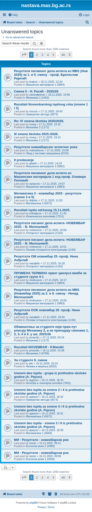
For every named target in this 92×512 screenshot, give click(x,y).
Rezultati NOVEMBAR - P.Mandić (39, 347)
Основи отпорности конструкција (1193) (51, 249)
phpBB (33, 502)
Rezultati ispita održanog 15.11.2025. (42, 210)
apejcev (34, 380)
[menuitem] (13, 15)
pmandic (34, 337)
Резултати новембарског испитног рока (45, 147)
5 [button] (53, 54)
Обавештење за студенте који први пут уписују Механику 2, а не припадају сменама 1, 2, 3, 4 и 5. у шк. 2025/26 (51, 330)
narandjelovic (37, 94)
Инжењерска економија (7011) (45, 216)
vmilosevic (35, 230)
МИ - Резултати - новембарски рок (41, 440)
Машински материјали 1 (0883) (45, 84)
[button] (24, 55)
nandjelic (34, 263)
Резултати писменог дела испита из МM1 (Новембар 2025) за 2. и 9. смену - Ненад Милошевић (46, 293)
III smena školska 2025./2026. (36, 134)
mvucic (33, 111)
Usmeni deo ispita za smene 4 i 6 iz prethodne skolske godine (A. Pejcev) (49, 408)
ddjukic (33, 200)
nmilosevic (35, 280)
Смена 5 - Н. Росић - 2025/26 (36, 91)
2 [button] (37, 54)
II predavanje (24, 160)
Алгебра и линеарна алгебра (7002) (48, 383)
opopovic (34, 183)
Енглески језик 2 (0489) (40, 446)
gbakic (33, 163)
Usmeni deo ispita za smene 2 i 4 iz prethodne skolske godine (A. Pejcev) (49, 391)
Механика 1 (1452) (37, 97)
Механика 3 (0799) (37, 353)
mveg (32, 124)
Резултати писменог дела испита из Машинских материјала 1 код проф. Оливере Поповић (50, 176)
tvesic (32, 443)
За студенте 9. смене (30, 360)
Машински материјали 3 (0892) (45, 166)
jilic (31, 363)
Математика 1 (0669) (39, 433)
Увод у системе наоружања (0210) (47, 153)
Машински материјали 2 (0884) (45, 283)
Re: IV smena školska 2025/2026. (39, 121)
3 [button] (42, 54)
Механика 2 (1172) (37, 127)
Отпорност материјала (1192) (44, 232)
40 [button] (63, 54)
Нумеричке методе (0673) (42, 114)
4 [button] (48, 54)
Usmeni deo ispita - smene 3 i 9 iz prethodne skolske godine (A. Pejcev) (48, 425)
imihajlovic (35, 213)
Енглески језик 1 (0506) (40, 459)
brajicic (33, 81)
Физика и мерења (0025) (41, 366)
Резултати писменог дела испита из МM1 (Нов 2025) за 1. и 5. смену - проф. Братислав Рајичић (51, 74)
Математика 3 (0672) (39, 203)
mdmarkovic (36, 150)
